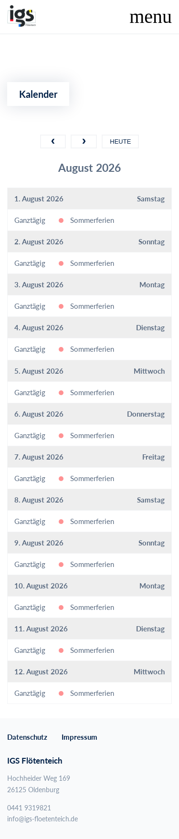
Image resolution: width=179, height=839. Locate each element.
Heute (120, 141)
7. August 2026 (38, 456)
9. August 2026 (38, 542)
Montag (152, 284)
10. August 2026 (41, 585)
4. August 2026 (38, 327)
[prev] (53, 141)
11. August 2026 (41, 628)
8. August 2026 (38, 499)
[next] (84, 141)
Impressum (79, 737)
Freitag (153, 456)
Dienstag (150, 327)
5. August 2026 (38, 371)
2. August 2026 (38, 241)
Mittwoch (149, 371)
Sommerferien (92, 220)
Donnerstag (146, 413)
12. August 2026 (41, 671)
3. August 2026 (38, 284)
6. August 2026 (38, 413)
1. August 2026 (38, 198)
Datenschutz (27, 737)
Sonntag (151, 241)
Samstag (151, 198)
